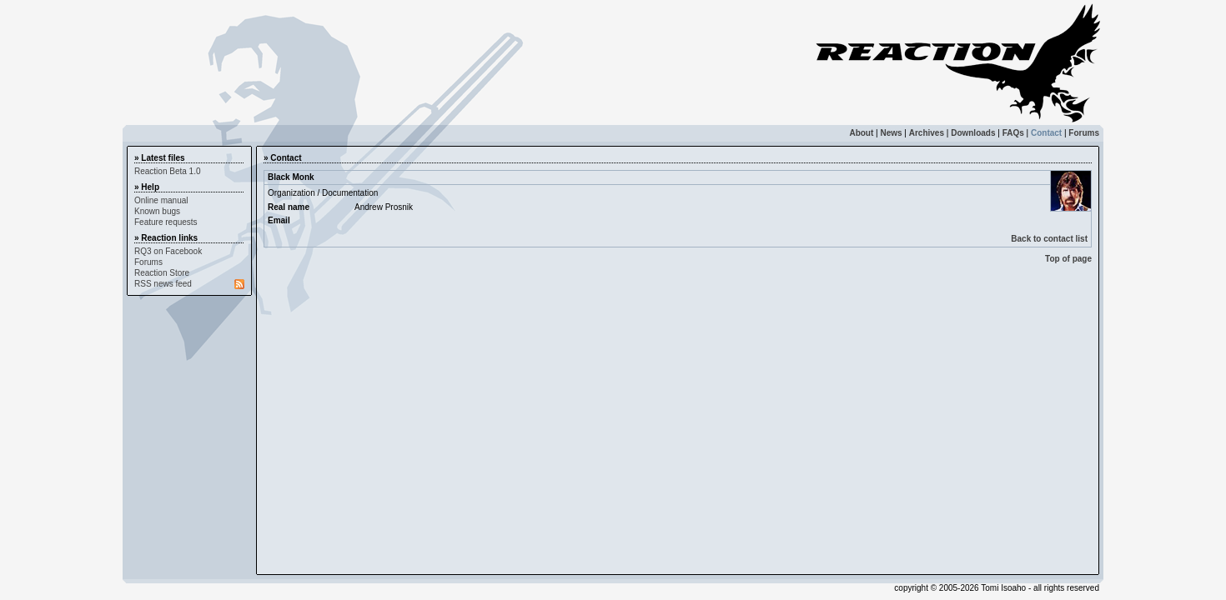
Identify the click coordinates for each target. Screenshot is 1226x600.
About (861, 133)
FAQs (1013, 133)
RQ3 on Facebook (168, 251)
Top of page (1068, 258)
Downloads (973, 133)
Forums (1083, 133)
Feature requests (166, 222)
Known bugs (157, 211)
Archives (926, 133)
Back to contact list (1049, 238)
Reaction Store (161, 273)
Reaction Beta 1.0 (167, 171)
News (891, 133)
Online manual (161, 200)
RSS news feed (163, 283)
